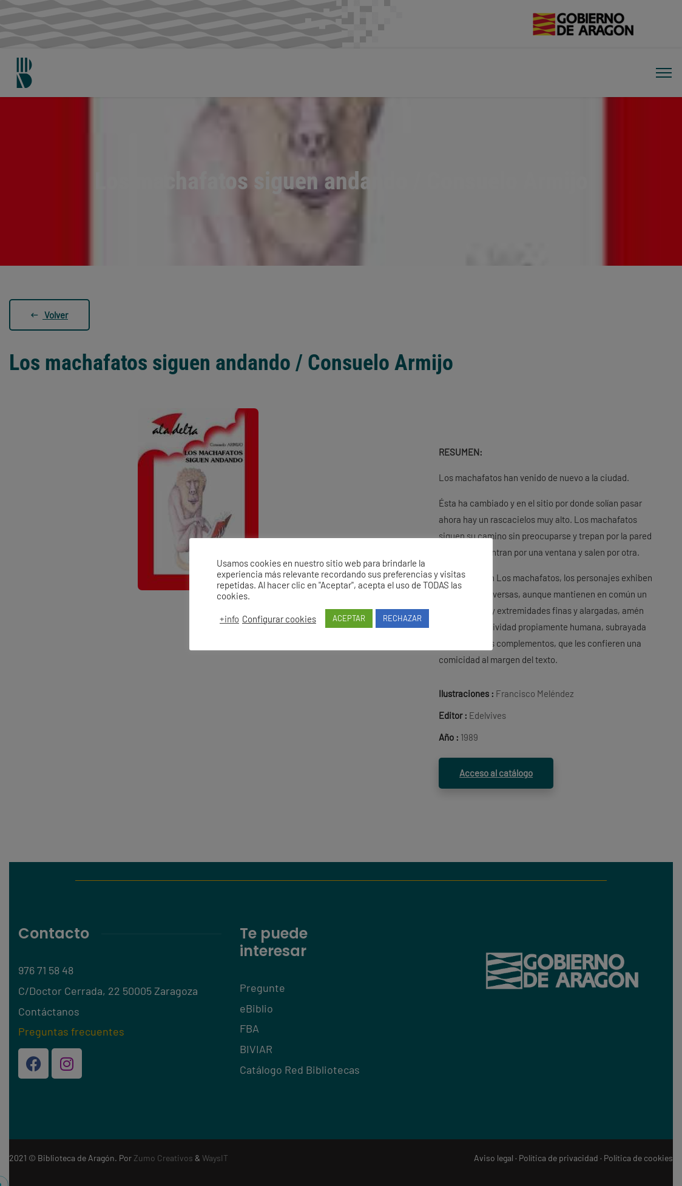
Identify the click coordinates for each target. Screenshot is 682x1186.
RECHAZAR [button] (402, 618)
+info (229, 618)
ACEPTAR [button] (349, 618)
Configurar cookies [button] (279, 618)
